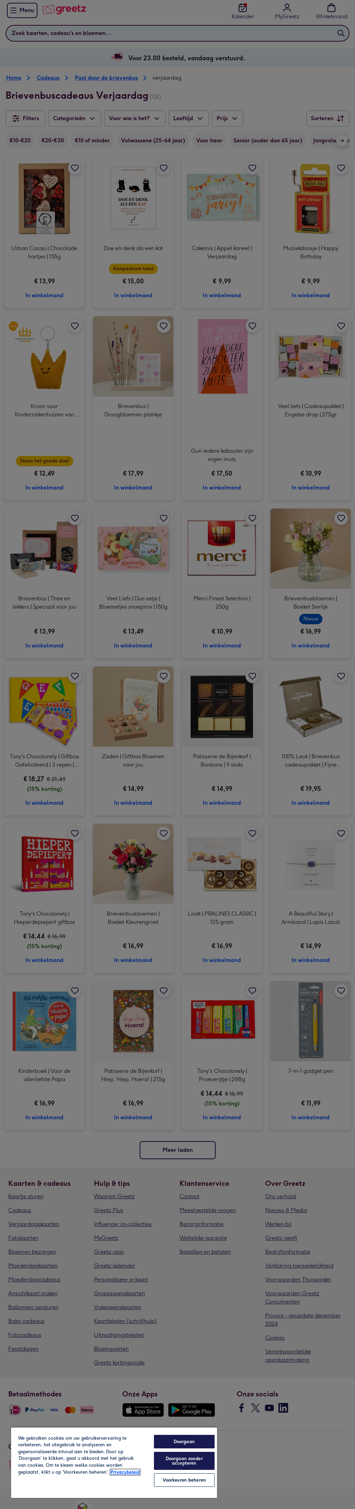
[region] (114, 1462)
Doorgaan (184, 1441)
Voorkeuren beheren (184, 1480)
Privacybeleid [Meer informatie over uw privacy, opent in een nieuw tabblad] (125, 1472)
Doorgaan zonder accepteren (184, 1461)
